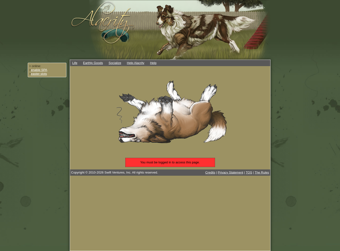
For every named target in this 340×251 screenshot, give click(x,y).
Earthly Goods (93, 63)
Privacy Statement (230, 172)
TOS (249, 172)
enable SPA (39, 70)
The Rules (262, 172)
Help (153, 63)
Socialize (115, 63)
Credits (210, 172)
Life (74, 63)
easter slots (39, 74)
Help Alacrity (135, 63)
